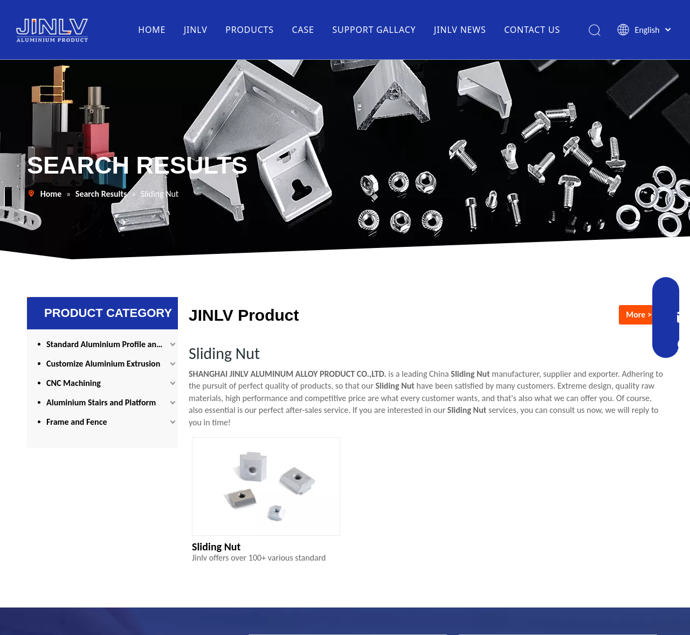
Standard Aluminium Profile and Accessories (112, 344)
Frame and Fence (76, 422)
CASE (303, 30)
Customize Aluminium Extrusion (103, 363)
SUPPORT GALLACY (374, 30)
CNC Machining (73, 383)
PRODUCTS (249, 30)
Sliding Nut (216, 546)
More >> (641, 314)
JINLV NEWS (460, 30)
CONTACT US (532, 30)
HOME (151, 30)
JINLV (196, 30)
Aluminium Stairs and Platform (101, 402)
